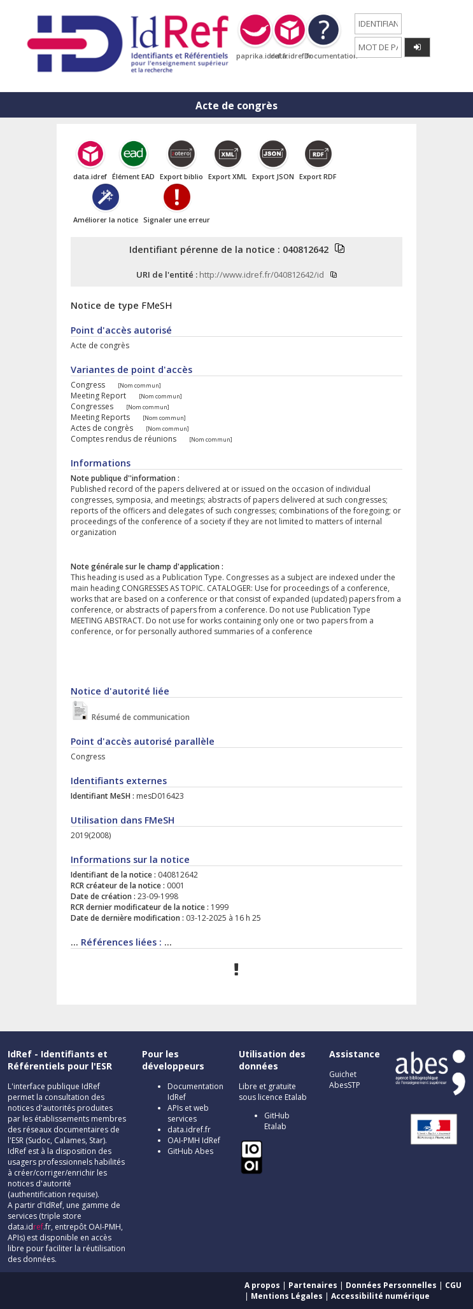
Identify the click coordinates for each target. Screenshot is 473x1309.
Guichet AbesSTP (344, 1079)
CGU (453, 1285)
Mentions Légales (287, 1296)
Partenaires (312, 1285)
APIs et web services (188, 1113)
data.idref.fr (189, 1129)
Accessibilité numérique (380, 1296)
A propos (262, 1285)
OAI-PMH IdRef (193, 1140)
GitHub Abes (190, 1151)
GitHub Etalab (277, 1121)
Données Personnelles (391, 1285)
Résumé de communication (140, 717)
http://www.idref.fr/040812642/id (261, 274)
